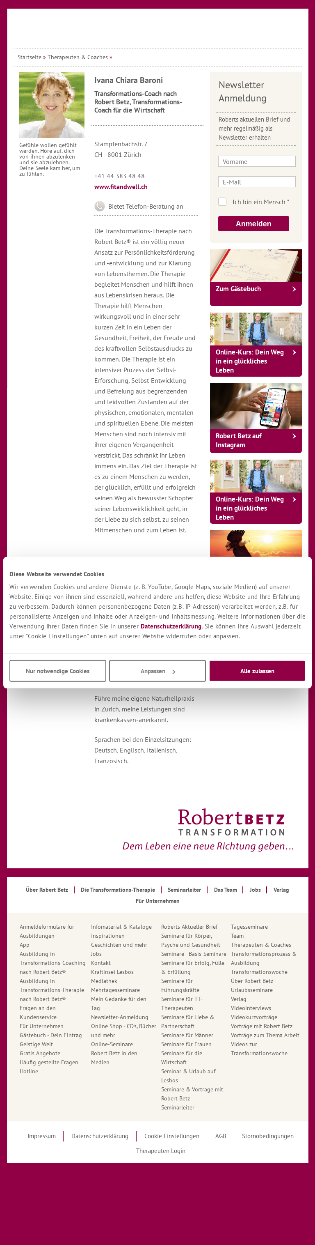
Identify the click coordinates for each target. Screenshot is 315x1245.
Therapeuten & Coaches (78, 57)
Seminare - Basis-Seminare (193, 953)
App (25, 944)
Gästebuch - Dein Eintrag (51, 1035)
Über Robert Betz (252, 981)
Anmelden (254, 224)
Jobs (96, 953)
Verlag (239, 999)
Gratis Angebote (40, 1053)
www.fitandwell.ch (121, 186)
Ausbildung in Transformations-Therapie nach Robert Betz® (52, 990)
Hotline (29, 1071)
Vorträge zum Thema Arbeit (265, 1035)
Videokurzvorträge (254, 1017)
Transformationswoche (259, 972)
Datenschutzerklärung (171, 626)
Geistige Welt (36, 1044)
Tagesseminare (249, 926)
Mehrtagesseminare (115, 990)
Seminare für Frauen (186, 1044)
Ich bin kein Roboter (267, 201)
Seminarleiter (177, 1107)
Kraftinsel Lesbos (112, 972)
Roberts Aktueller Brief (189, 926)
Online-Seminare (112, 1044)
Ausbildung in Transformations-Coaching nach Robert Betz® (53, 963)
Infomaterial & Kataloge (121, 926)
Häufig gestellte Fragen (49, 1062)
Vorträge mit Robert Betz (261, 1026)
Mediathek (104, 981)
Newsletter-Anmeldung (119, 1017)
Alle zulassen (257, 671)
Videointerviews (251, 1008)
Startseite (29, 57)
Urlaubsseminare (252, 990)
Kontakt (101, 963)
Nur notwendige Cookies (57, 671)
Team (237, 935)
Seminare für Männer (187, 1035)
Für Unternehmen (42, 1026)
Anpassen (158, 671)
